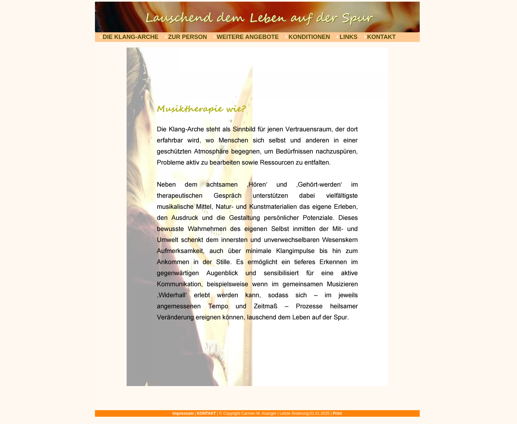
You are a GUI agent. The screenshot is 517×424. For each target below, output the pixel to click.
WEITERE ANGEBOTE (248, 37)
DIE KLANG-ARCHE (131, 37)
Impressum (183, 413)
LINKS (348, 37)
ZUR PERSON (187, 37)
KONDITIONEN (309, 37)
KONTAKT (381, 37)
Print (337, 413)
